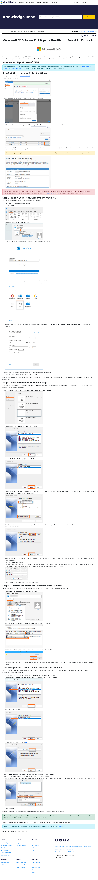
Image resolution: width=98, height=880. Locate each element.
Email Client (83, 31)
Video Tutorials (91, 31)
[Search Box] (60, 17)
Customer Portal (25, 76)
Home (4, 31)
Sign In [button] (84, 2)
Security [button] (38, 2)
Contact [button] (76, 2)
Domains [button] (45, 2)
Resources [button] (54, 2)
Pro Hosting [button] (30, 2)
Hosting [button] (21, 2)
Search (89, 17)
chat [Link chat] (64, 826)
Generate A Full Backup (52, 193)
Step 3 (27, 742)
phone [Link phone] (59, 826)
